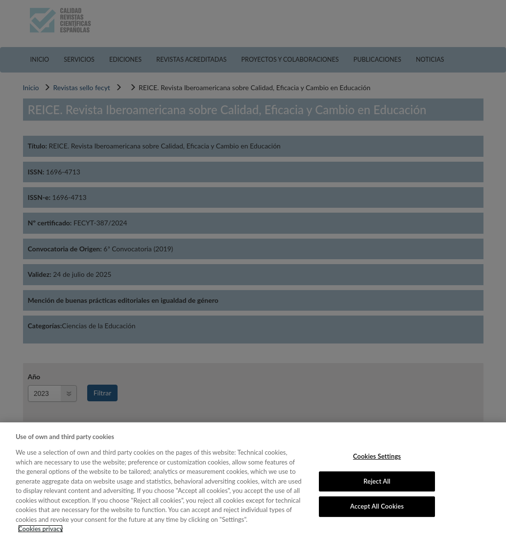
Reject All (376, 481)
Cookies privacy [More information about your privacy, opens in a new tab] (40, 529)
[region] (253, 480)
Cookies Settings (377, 456)
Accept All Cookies (377, 506)
